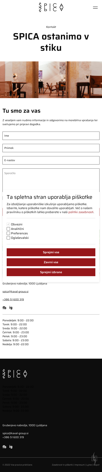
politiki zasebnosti (81, 212)
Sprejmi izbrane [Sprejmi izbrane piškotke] (51, 272)
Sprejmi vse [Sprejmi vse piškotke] (51, 252)
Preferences (19, 233)
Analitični (17, 229)
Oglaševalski (20, 238)
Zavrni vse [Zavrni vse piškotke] (51, 262)
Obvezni (16, 224)
